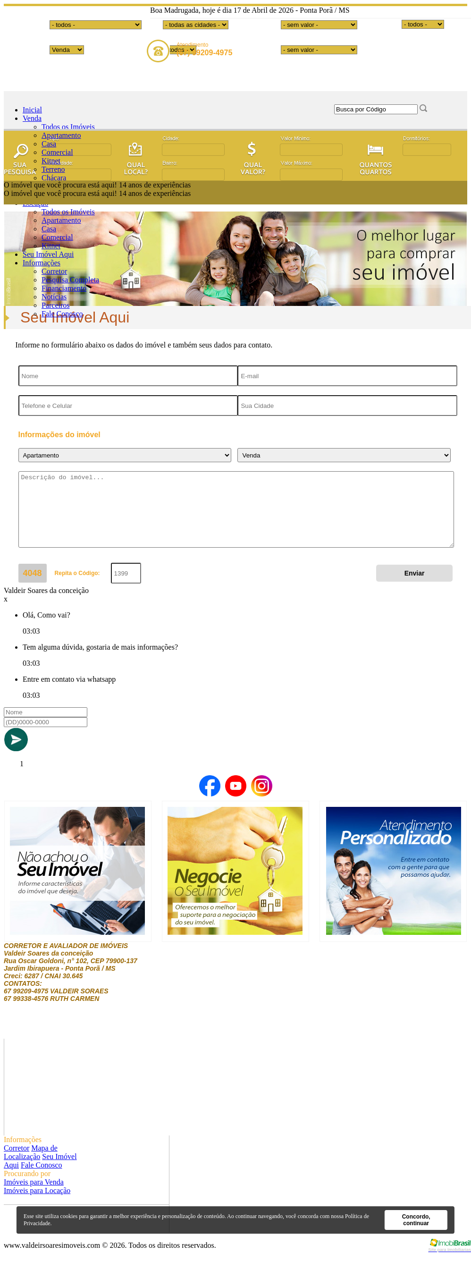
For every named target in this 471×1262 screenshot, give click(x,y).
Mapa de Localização (31, 1152)
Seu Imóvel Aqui (48, 254)
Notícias (54, 297)
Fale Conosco (62, 314)
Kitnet (51, 161)
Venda (32, 118)
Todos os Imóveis (68, 127)
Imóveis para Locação (37, 1190)
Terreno (53, 169)
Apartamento (61, 135)
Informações (41, 263)
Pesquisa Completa (70, 280)
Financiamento (64, 288)
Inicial (32, 110)
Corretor (54, 271)
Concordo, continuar (416, 1220)
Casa (49, 144)
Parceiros (56, 305)
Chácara (54, 178)
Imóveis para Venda (34, 1182)
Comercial (57, 152)
